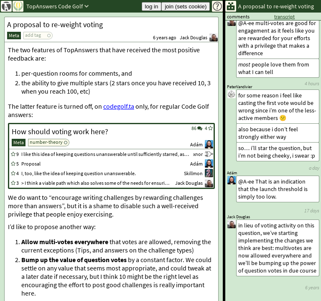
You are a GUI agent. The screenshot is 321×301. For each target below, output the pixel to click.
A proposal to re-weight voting (55, 24)
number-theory (46, 142)
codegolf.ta (118, 106)
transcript (284, 16)
